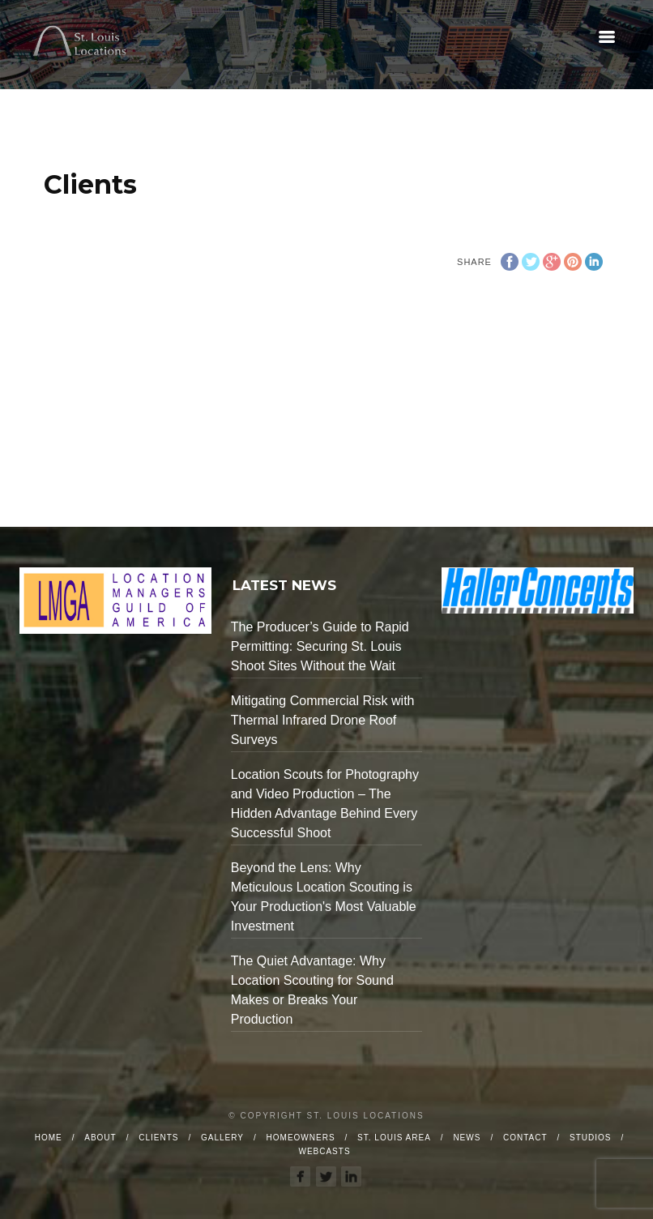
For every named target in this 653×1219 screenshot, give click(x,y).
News (466, 1137)
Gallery (222, 1137)
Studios (590, 1137)
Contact (525, 1137)
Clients (158, 1137)
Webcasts (324, 1151)
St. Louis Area (394, 1137)
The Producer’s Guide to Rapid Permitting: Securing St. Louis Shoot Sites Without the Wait (320, 646)
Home (48, 1137)
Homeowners (301, 1137)
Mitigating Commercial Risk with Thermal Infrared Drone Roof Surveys (323, 720)
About (100, 1137)
